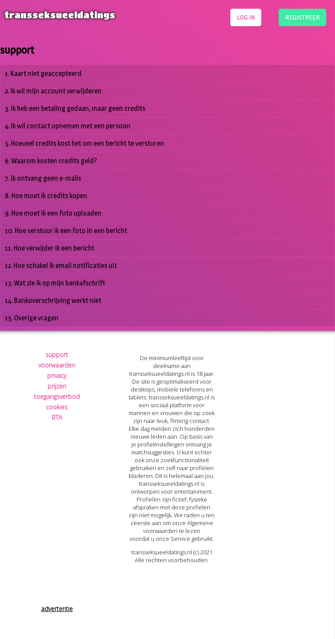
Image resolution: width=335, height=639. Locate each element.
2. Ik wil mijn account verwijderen (53, 91)
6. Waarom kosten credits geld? (51, 161)
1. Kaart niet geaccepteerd (43, 73)
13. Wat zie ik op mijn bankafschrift (55, 283)
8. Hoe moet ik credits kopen (46, 196)
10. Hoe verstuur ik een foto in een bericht (66, 231)
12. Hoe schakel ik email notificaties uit (61, 265)
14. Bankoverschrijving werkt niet (53, 300)
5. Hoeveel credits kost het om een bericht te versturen (84, 143)
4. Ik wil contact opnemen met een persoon (67, 126)
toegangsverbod (57, 396)
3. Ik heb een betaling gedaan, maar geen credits (75, 108)
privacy (56, 375)
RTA (57, 417)
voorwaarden (56, 365)
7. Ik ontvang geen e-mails (43, 178)
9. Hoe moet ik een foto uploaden (53, 213)
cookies (57, 407)
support (56, 354)
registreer (302, 17)
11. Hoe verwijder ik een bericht (49, 248)
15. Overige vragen (31, 318)
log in (246, 17)
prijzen (57, 386)
